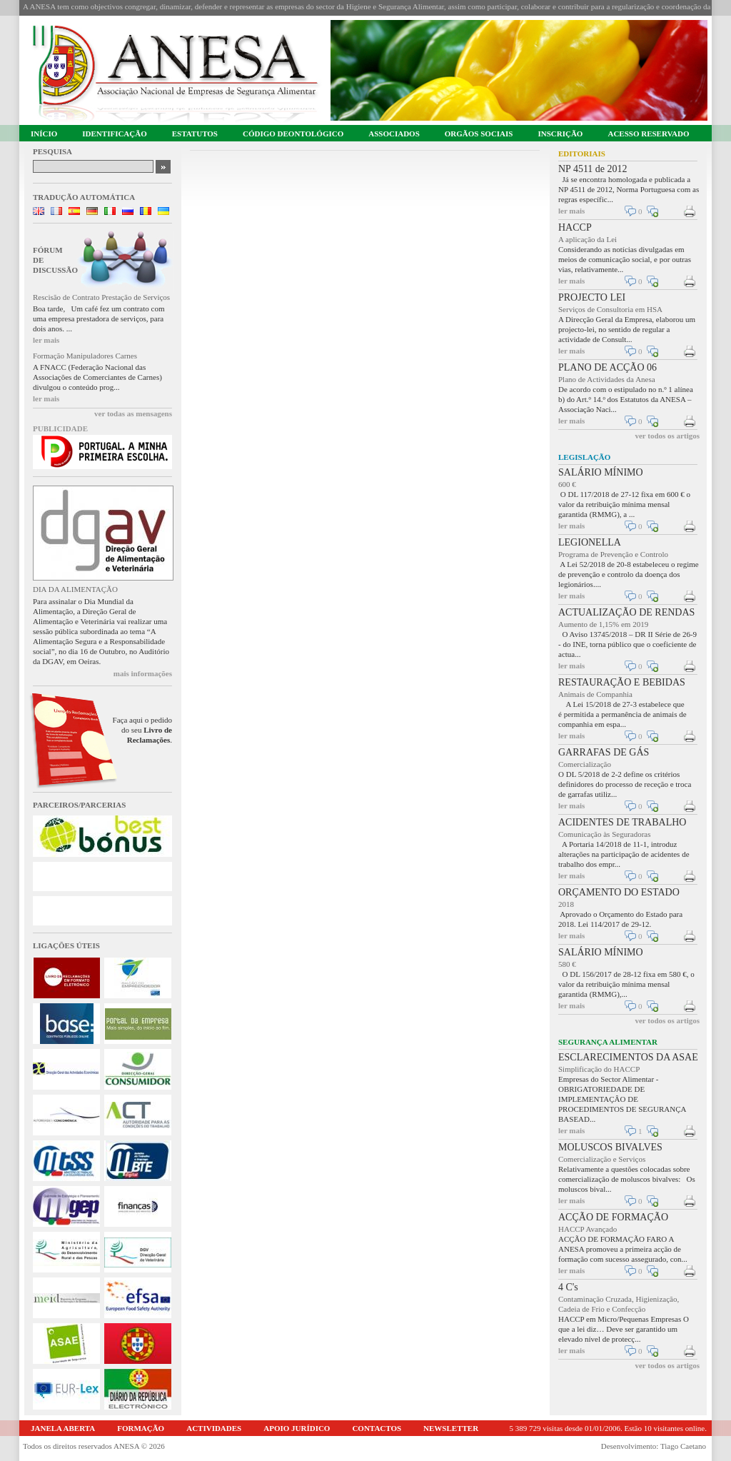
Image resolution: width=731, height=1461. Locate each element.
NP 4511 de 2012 (592, 169)
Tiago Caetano (683, 1446)
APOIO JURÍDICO (296, 1428)
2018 (566, 904)
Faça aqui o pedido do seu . (142, 730)
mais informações (143, 673)
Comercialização (584, 764)
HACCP (575, 227)
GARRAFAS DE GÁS (603, 752)
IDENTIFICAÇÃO (114, 133)
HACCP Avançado (587, 1229)
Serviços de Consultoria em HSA (610, 309)
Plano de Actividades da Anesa (606, 379)
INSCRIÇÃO (560, 133)
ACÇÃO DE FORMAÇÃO (613, 1217)
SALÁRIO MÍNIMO (600, 472)
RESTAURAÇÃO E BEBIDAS (621, 682)
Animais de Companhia (595, 694)
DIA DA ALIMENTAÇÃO (75, 589)
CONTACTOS (376, 1428)
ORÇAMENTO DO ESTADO (619, 892)
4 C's (568, 1287)
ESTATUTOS (195, 133)
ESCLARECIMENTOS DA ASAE (628, 1057)
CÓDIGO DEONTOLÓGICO (293, 133)
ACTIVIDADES (213, 1428)
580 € (567, 964)
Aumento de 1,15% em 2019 (603, 624)
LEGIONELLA (589, 542)
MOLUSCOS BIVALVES (610, 1147)
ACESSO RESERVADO (648, 133)
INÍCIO (44, 133)
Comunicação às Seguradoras (604, 834)
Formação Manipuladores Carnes (85, 355)
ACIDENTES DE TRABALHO (622, 822)
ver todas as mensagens (133, 413)
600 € (567, 484)
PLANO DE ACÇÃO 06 (607, 367)
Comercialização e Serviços (601, 1159)
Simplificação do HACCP (599, 1069)
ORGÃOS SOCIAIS (479, 133)
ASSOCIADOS (394, 133)
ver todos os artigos (667, 435)
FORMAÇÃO (140, 1428)
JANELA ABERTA (63, 1428)
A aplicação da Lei (587, 239)
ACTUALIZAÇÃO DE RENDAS (626, 612)
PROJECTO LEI (591, 297)
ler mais (46, 340)
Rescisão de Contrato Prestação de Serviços (101, 297)
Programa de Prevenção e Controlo (613, 554)
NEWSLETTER (450, 1428)
